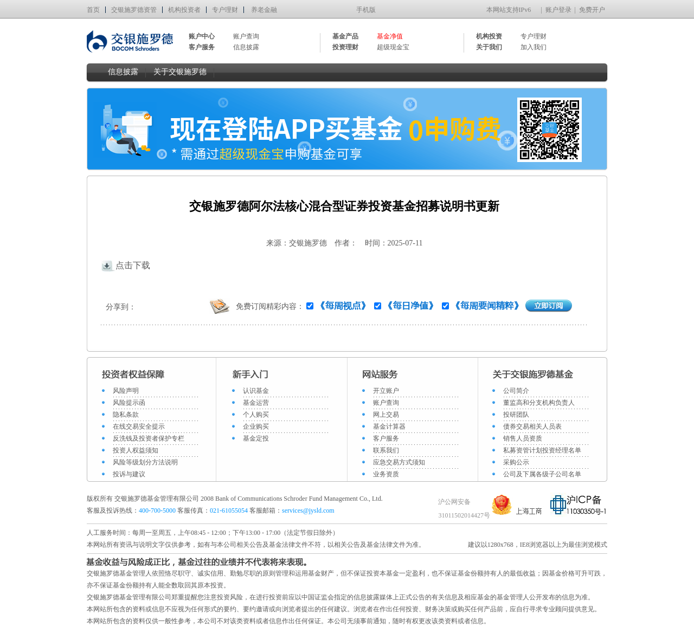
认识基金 (256, 391)
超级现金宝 (393, 47)
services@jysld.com (309, 510)
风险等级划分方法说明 (145, 462)
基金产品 (345, 36)
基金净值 (390, 36)
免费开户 (592, 10)
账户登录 (558, 10)
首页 (93, 10)
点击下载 (125, 265)
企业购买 (256, 426)
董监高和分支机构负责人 (539, 402)
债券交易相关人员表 (532, 426)
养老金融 (264, 10)
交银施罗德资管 (134, 10)
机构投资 (489, 36)
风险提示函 (129, 402)
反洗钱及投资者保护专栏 (148, 438)
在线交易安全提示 (139, 426)
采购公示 (516, 462)
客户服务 (386, 438)
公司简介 (516, 391)
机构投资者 (184, 10)
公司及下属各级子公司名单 (542, 474)
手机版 (366, 10)
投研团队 (516, 414)
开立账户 (386, 391)
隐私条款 (126, 414)
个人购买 (256, 414)
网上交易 (386, 414)
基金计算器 (389, 426)
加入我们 (533, 47)
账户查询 (246, 36)
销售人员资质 (522, 438)
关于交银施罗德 (180, 72)
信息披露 (246, 47)
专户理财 (225, 10)
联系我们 (386, 450)
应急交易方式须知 (399, 462)
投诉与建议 (129, 474)
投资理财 (345, 47)
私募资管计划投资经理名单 (542, 450)
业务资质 (386, 474)
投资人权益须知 (135, 450)
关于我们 (489, 47)
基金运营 (256, 402)
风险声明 (126, 391)
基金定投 (256, 438)
